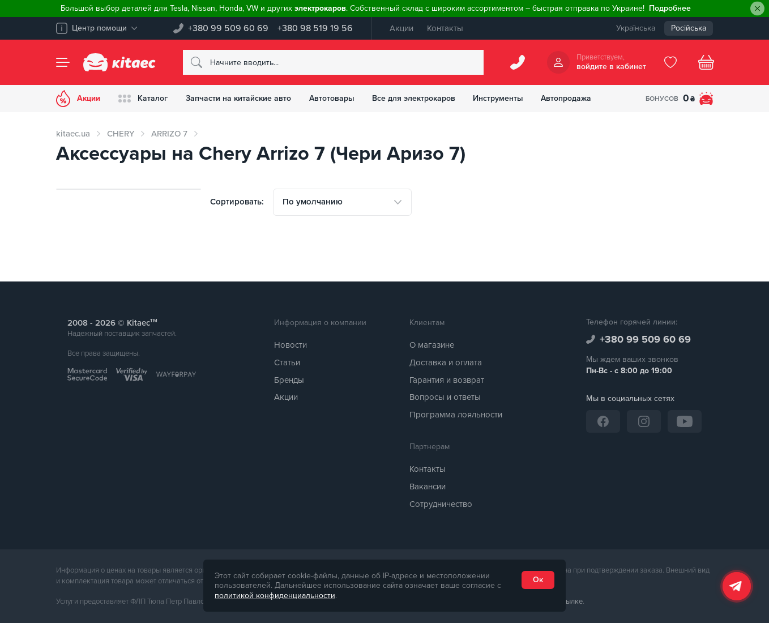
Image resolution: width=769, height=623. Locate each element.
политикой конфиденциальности (275, 595)
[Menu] (63, 62)
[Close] (757, 9)
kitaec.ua (73, 134)
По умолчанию (313, 202)
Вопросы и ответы (445, 397)
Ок (538, 579)
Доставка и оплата (445, 362)
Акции (401, 28)
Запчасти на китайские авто (238, 98)
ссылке (571, 601)
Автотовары (331, 98)
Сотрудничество (440, 504)
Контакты (445, 28)
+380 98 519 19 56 (315, 28)
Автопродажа (567, 98)
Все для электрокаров (414, 98)
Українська (635, 28)
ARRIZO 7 (169, 134)
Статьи (287, 362)
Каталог (143, 98)
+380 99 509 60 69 (228, 28)
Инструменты (499, 98)
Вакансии (427, 486)
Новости (290, 345)
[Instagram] (644, 421)
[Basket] (706, 62)
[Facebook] (603, 421)
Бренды (289, 380)
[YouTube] (685, 421)
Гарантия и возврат (446, 380)
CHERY (120, 134)
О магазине (431, 345)
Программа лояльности (455, 414)
